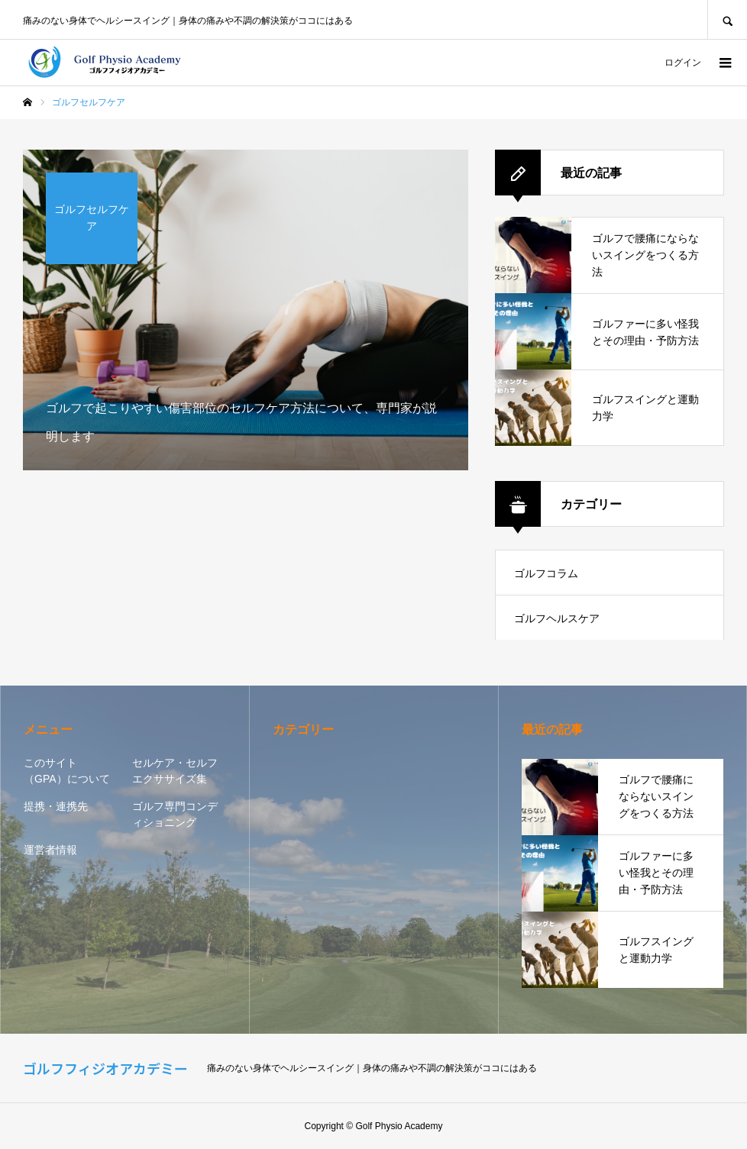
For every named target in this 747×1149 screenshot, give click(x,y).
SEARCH (727, 19)
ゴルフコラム (546, 573)
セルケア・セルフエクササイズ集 (175, 771)
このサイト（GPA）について (67, 771)
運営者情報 (50, 850)
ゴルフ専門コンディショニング (175, 814)
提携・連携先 (56, 806)
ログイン (683, 62)
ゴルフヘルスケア (557, 618)
